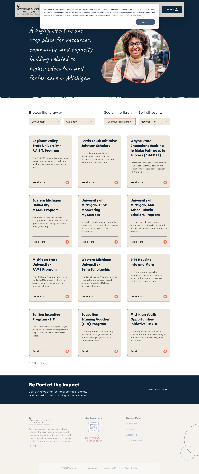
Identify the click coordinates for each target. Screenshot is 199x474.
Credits (134, 468)
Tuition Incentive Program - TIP (46, 317)
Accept (145, 22)
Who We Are (131, 424)
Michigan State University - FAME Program (44, 264)
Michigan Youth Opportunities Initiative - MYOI (143, 319)
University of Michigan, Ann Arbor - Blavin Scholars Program (145, 207)
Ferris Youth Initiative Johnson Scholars (99, 143)
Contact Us (112, 468)
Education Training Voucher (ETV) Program (95, 319)
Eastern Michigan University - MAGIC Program (46, 205)
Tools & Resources (134, 440)
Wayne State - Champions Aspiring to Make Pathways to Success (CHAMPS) (147, 148)
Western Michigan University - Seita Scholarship (96, 264)
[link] (29, 9)
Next (42, 363)
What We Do (131, 429)
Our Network (131, 435)
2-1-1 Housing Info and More (142, 262)
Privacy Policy (124, 468)
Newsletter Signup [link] (157, 390)
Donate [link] (171, 9)
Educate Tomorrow (61, 441)
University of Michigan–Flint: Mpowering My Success (94, 207)
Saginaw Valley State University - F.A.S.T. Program (46, 146)
